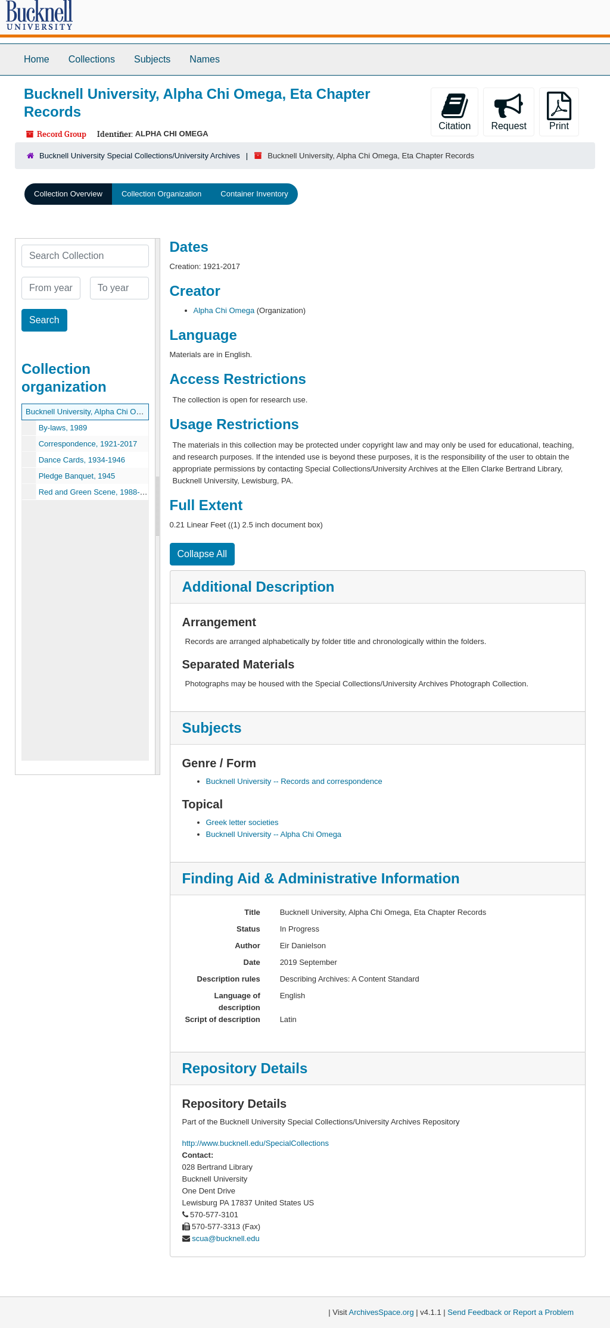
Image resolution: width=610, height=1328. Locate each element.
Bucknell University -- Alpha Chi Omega (274, 834)
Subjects (152, 59)
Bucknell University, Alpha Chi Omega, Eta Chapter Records (129, 411)
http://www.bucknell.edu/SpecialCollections (255, 1143)
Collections (92, 59)
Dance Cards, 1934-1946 (82, 459)
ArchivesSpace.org (381, 1312)
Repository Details (245, 1068)
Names (204, 59)
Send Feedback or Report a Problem (510, 1312)
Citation (454, 111)
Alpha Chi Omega (224, 310)
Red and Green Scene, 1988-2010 (98, 492)
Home (36, 59)
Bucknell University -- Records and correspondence (294, 781)
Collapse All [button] (203, 554)
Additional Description (258, 587)
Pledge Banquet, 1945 (77, 475)
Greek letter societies (242, 822)
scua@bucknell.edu (226, 1238)
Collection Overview (68, 193)
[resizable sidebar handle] (157, 506)
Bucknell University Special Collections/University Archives (139, 155)
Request (509, 111)
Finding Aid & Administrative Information (321, 878)
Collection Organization (161, 193)
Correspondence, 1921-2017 (88, 443)
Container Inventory (254, 193)
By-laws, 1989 (63, 427)
